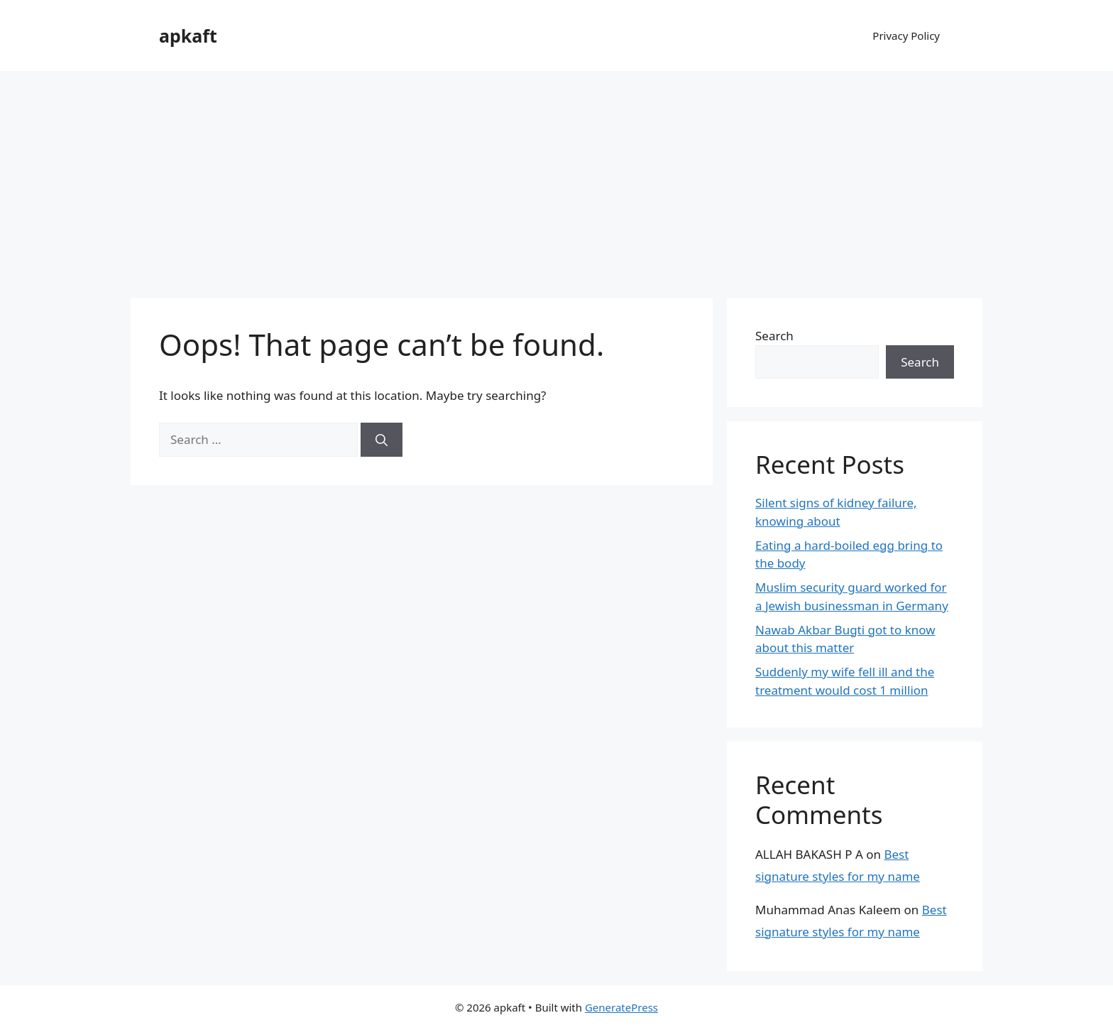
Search (774, 335)
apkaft (188, 35)
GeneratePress (621, 1007)
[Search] (381, 440)
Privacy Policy (906, 35)
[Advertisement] (556, 177)
